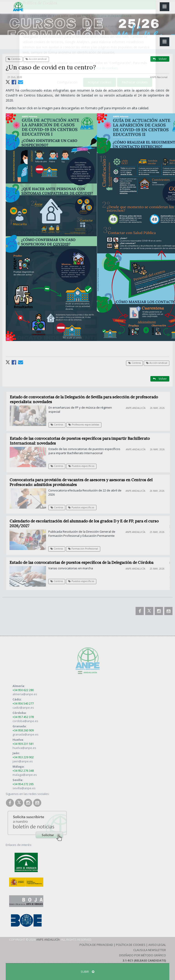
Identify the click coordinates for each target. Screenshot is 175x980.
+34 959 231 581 (23, 744)
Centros (14, 59)
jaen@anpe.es (23, 761)
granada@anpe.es (26, 734)
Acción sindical (36, 59)
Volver (160, 59)
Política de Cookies (130, 945)
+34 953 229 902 (23, 757)
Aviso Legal (157, 945)
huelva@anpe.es (24, 748)
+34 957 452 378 (23, 717)
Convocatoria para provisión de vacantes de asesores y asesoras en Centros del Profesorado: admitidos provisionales (83, 482)
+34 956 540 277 (23, 703)
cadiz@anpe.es (23, 707)
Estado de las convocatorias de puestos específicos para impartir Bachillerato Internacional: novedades (82, 441)
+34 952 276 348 (23, 771)
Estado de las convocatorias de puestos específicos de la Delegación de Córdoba (83, 562)
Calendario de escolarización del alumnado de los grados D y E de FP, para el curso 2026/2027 (86, 523)
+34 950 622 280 (23, 690)
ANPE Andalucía (48, 939)
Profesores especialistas (86, 424)
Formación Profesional (85, 548)
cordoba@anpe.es (25, 721)
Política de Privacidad (96, 945)
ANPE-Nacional (158, 77)
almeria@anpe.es (25, 694)
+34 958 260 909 (23, 730)
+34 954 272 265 (23, 784)
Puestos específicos (84, 466)
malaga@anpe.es (25, 775)
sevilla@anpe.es (24, 788)
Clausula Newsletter (149, 950)
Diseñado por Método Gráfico (142, 955)
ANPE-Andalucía (138, 408)
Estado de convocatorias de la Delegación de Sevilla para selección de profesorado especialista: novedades (87, 399)
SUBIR (87, 972)
